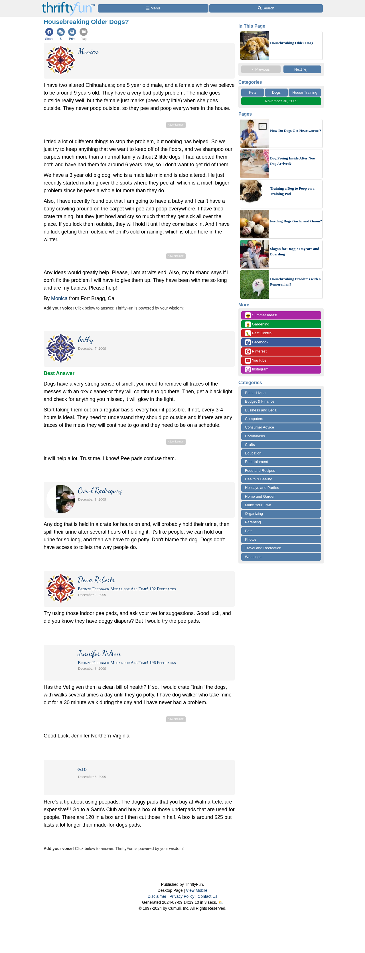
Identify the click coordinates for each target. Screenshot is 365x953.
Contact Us (207, 896)
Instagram (256, 369)
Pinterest (256, 351)
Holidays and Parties (262, 487)
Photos (250, 539)
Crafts (250, 444)
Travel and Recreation (263, 548)
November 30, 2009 (281, 101)
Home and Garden (260, 496)
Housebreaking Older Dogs (291, 43)
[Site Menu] (153, 8)
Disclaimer (157, 896)
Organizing (254, 513)
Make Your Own (258, 505)
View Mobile (196, 890)
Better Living (255, 393)
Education (253, 453)
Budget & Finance (259, 401)
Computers (254, 419)
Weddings (253, 557)
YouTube (255, 361)
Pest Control (258, 333)
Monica (59, 298)
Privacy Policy (181, 896)
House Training (304, 92)
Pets (252, 92)
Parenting (253, 522)
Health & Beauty (258, 479)
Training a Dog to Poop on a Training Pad (292, 191)
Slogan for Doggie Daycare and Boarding (294, 252)
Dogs (276, 92)
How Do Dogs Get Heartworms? (295, 130)
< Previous (261, 69)
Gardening (257, 324)
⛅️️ (220, 902)
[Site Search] (266, 8)
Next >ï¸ (302, 69)
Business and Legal (261, 410)
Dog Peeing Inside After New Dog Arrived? (292, 161)
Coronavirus (255, 436)
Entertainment (256, 462)
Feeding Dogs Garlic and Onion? (296, 221)
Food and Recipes (260, 470)
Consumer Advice (259, 427)
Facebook (256, 342)
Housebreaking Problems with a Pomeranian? (295, 282)
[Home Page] (68, 3)
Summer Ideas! (261, 315)
